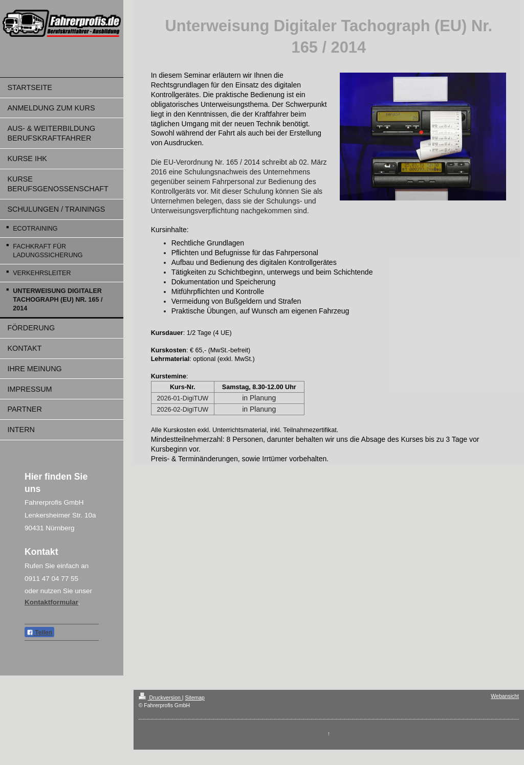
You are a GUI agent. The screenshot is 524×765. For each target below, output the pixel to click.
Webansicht (505, 696)
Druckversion (160, 697)
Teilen (39, 632)
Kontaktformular (51, 602)
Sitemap (195, 697)
